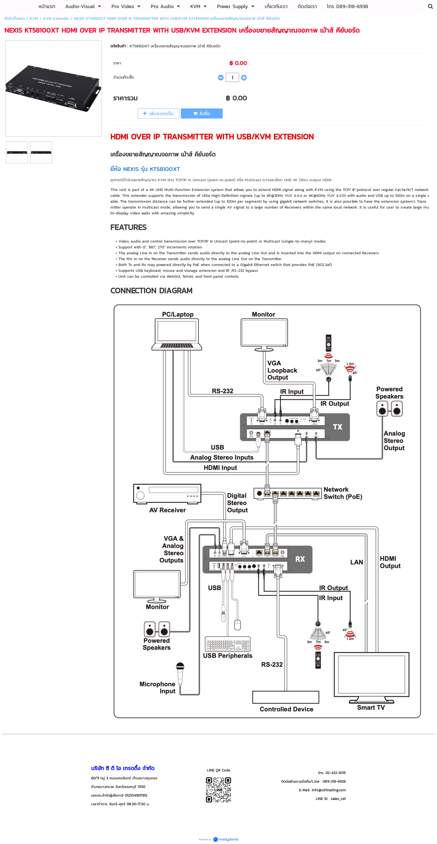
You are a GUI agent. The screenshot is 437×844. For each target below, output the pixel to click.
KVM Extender (56, 18)
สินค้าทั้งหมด (14, 18)
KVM (34, 18)
